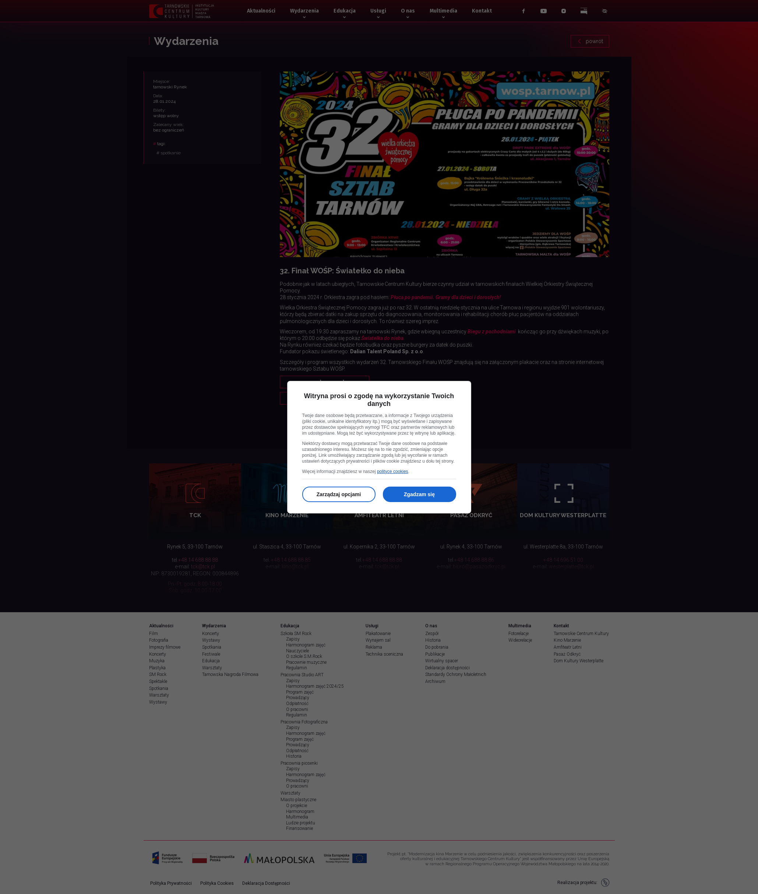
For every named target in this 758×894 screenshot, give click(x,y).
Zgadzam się (419, 494)
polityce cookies (392, 471)
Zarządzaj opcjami (339, 494)
